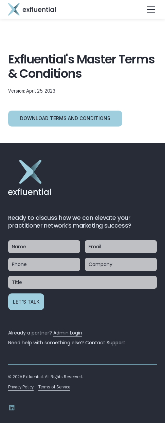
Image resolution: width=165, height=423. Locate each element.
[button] (150, 9)
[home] (32, 9)
